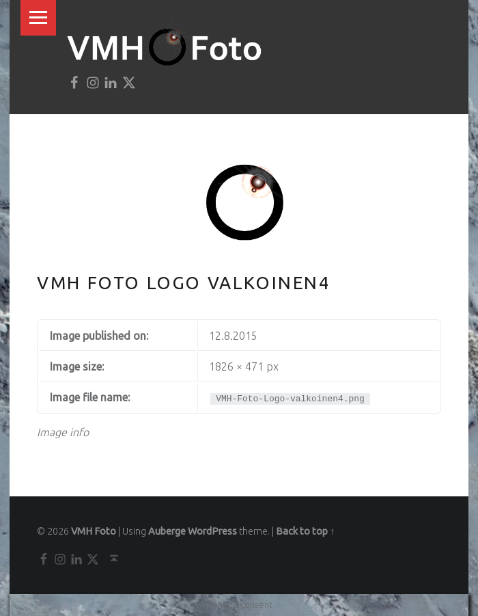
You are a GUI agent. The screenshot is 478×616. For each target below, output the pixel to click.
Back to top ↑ (305, 531)
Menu (38, 18)
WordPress (212, 531)
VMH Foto (93, 531)
